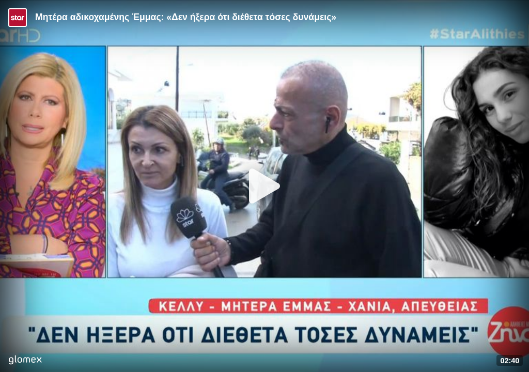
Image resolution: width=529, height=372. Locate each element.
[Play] (264, 186)
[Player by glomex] (25, 361)
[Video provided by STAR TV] (17, 17)
